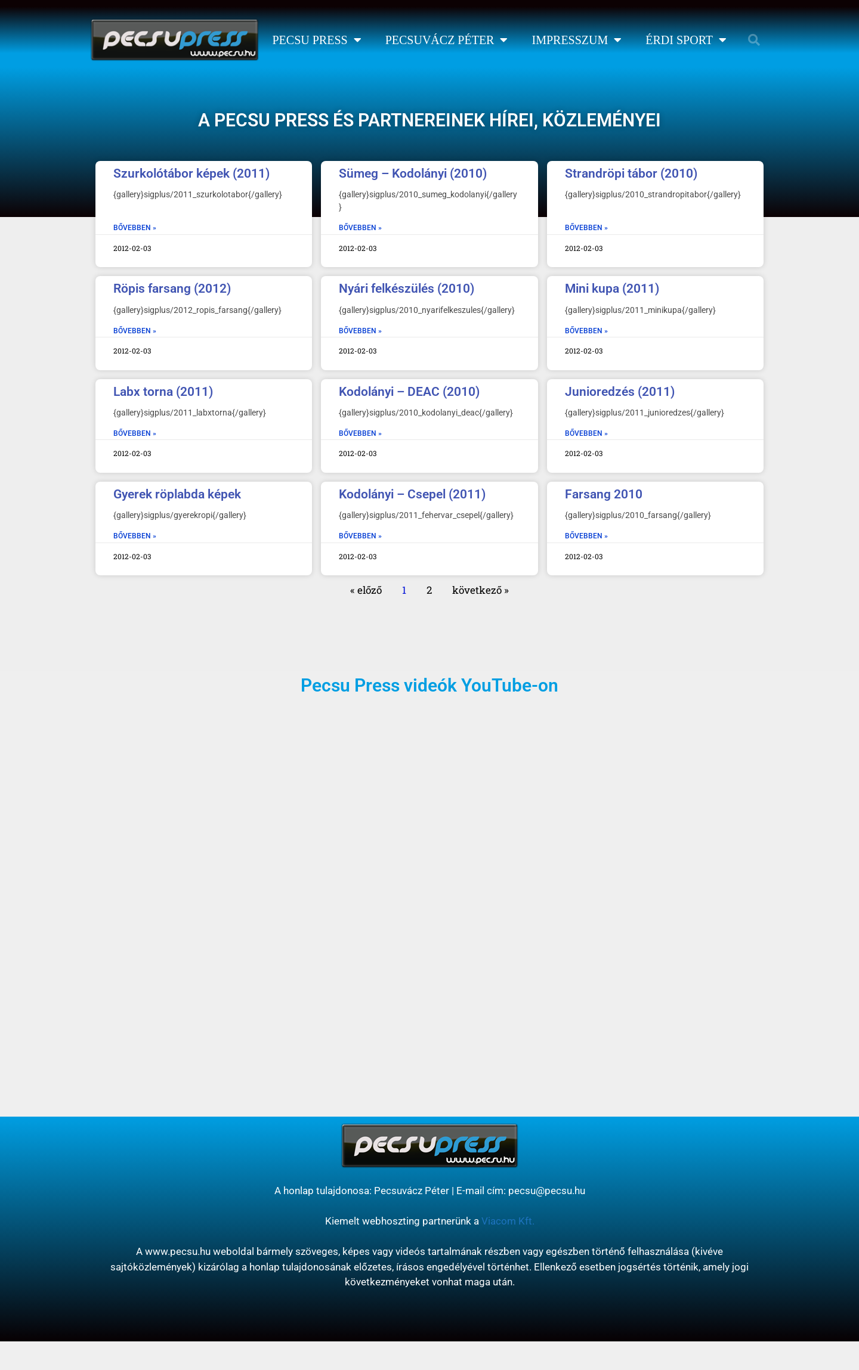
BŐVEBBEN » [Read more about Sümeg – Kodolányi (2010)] (360, 228)
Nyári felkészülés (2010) (406, 288)
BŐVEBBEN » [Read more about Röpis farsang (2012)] (134, 331)
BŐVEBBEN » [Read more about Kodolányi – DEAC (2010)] (360, 433)
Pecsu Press (316, 40)
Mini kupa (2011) (612, 288)
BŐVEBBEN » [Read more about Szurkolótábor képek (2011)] (134, 228)
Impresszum (577, 40)
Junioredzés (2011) (620, 392)
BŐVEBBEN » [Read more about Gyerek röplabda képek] (134, 536)
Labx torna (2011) (163, 392)
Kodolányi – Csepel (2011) (412, 494)
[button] (754, 40)
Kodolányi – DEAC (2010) (409, 392)
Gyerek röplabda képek (177, 494)
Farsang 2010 (603, 494)
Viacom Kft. (507, 1221)
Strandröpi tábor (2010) (631, 173)
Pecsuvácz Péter (446, 40)
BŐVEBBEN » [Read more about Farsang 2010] (586, 536)
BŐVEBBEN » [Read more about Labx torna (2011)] (134, 433)
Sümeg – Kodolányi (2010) (413, 173)
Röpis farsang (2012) (172, 288)
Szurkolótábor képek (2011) (191, 173)
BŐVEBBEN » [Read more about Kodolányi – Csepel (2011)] (360, 536)
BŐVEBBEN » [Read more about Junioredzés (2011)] (586, 433)
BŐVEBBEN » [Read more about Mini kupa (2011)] (586, 331)
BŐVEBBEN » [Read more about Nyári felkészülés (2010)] (360, 331)
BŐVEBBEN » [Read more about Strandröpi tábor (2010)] (586, 228)
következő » (480, 590)
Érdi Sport (686, 40)
